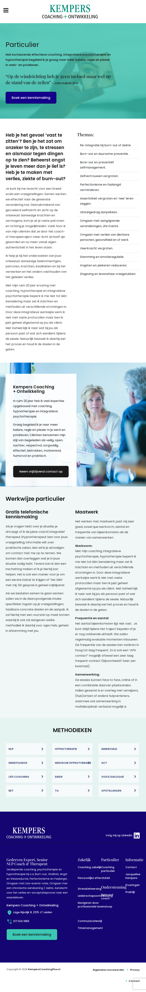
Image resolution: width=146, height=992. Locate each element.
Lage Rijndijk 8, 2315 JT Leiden (29, 912)
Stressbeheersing (89, 889)
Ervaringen (132, 885)
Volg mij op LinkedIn (123, 836)
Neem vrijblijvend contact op (41, 471)
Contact (131, 867)
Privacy (135, 970)
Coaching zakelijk (89, 867)
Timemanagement (90, 928)
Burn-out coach (107, 896)
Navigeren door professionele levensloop (95, 904)
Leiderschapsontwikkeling (95, 896)
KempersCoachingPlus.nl (44, 969)
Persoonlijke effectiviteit (94, 878)
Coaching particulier (108, 869)
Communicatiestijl (90, 921)
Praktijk (130, 892)
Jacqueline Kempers (132, 876)
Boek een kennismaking (31, 97)
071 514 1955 (17, 921)
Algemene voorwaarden (108, 970)
